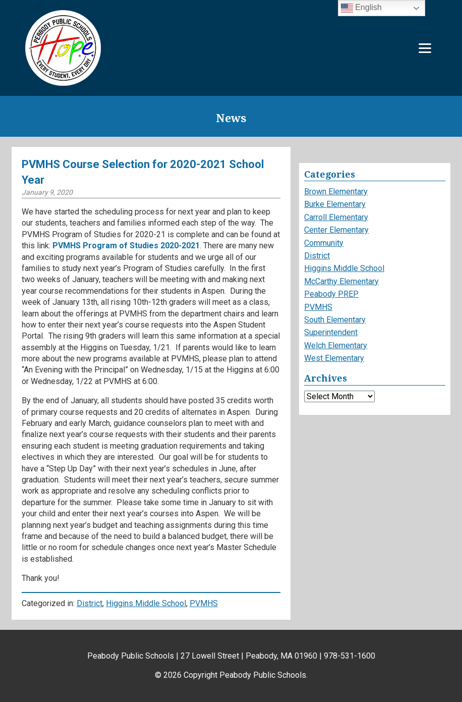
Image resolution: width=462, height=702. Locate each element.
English (361, 8)
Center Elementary (336, 230)
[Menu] (425, 48)
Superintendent (331, 332)
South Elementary (335, 320)
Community (323, 243)
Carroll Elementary (336, 217)
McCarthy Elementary (341, 281)
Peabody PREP (331, 294)
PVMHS (204, 603)
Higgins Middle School (146, 603)
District (89, 603)
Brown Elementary (336, 191)
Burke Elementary (335, 204)
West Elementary (334, 358)
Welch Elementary (335, 345)
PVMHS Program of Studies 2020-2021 (126, 245)
